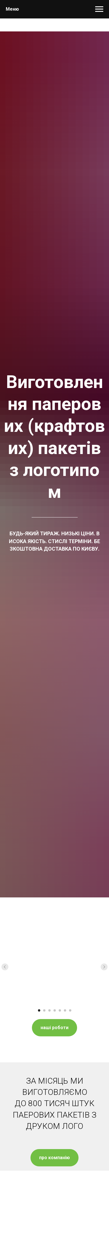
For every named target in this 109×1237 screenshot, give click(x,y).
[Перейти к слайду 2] (44, 1010)
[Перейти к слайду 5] (60, 1010)
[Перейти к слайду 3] (49, 1010)
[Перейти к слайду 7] (70, 1010)
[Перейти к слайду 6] (65, 1010)
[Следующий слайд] (104, 966)
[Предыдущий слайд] (4, 966)
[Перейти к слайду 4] (54, 1010)
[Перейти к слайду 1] (39, 1010)
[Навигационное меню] (99, 9)
